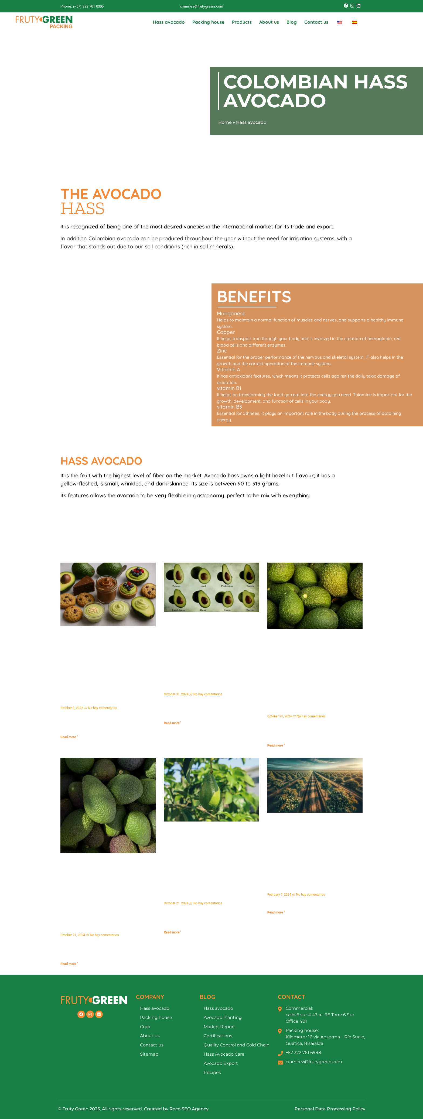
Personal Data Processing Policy (330, 1108)
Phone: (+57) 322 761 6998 (82, 6)
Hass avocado (169, 22)
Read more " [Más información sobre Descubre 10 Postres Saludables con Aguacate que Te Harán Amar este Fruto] (69, 737)
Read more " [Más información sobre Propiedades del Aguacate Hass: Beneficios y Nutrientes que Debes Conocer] (172, 932)
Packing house (208, 22)
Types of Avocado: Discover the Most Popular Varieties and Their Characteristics (210, 686)
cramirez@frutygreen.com (201, 6)
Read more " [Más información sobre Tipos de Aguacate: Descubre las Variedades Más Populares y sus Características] (172, 723)
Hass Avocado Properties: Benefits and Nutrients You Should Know (206, 895)
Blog (291, 22)
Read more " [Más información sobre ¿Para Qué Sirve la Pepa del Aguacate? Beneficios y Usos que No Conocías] (69, 964)
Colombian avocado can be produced (135, 238)
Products (242, 22)
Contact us (316, 22)
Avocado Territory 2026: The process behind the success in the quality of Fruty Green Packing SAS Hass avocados (311, 705)
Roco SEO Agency (189, 1108)
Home (225, 122)
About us (269, 22)
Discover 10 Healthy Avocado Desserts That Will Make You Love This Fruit (107, 700)
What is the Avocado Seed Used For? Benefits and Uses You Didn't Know (100, 927)
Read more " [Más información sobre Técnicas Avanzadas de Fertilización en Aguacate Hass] (276, 912)
